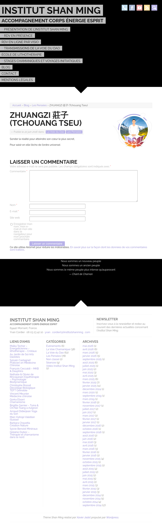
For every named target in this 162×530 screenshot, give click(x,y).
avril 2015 (88, 482)
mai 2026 (88, 345)
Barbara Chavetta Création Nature (20, 424)
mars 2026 (89, 352)
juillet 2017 (89, 409)
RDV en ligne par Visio (20, 42)
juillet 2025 (89, 365)
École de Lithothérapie (22, 55)
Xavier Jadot (84, 517)
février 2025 (89, 382)
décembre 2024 (92, 389)
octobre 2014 (90, 501)
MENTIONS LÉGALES (17, 80)
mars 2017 (88, 415)
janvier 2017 (89, 422)
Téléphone (125, 8)
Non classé (52, 359)
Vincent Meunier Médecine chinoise (21, 395)
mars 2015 (88, 485)
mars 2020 (89, 392)
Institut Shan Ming (51, 10)
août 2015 (88, 468)
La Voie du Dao (55, 131)
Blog (6, 67)
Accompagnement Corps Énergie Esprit (52, 20)
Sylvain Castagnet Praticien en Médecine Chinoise (23, 363)
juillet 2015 (89, 472)
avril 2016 (88, 445)
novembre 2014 (91, 498)
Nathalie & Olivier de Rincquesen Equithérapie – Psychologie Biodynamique (24, 378)
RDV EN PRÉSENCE (18, 36)
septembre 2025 (92, 359)
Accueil (16, 105)
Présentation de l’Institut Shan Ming (36, 29)
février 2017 (89, 418)
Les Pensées (39, 105)
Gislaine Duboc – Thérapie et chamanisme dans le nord (24, 435)
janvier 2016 (89, 455)
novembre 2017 (91, 405)
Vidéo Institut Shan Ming (60, 365)
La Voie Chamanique (58, 349)
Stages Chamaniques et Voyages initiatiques (42, 61)
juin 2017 (88, 412)
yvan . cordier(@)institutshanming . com (67, 332)
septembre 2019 (92, 395)
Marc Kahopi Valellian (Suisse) (22, 418)
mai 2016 (88, 442)
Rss (147, 8)
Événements (53, 345)
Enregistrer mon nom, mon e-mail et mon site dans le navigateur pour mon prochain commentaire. (23, 232)
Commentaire (18, 171)
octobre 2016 (90, 428)
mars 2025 (89, 379)
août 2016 (88, 435)
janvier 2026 (90, 355)
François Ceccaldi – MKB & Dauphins (24, 370)
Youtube (139, 8)
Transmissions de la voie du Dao (32, 48)
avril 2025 (88, 375)
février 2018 (89, 402)
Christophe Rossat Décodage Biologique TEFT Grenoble (22, 388)
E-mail (14, 211)
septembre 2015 (92, 465)
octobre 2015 (90, 462)
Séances (51, 362)
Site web (15, 217)
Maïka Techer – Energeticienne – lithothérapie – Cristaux (23, 348)
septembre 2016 (92, 432)
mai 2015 (88, 478)
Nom (13, 205)
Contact (9, 74)
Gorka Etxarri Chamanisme (17, 401)
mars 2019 (88, 399)
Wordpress (112, 517)
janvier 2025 (89, 385)
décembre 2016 (92, 425)
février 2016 (89, 452)
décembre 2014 (92, 495)
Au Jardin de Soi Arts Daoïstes (22, 355)
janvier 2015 (89, 491)
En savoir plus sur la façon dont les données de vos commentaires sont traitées (78, 248)
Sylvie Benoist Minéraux (23, 428)
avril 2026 (88, 349)
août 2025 (88, 362)
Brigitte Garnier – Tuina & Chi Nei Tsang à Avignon (24, 406)
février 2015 (89, 488)
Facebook (132, 8)
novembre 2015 (91, 458)
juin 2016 (88, 438)
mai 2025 (88, 372)
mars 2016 (88, 448)
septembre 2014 (92, 505)
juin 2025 (88, 369)
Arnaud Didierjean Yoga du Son (23, 412)
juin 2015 (88, 475)
